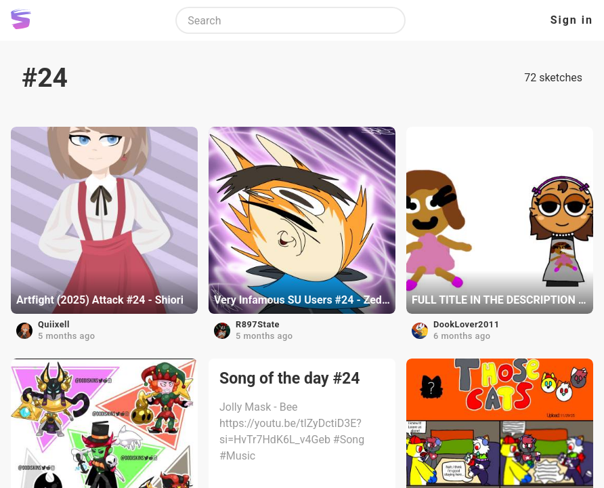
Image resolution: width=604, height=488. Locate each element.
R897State (258, 324)
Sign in (572, 20)
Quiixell (54, 324)
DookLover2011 (466, 324)
